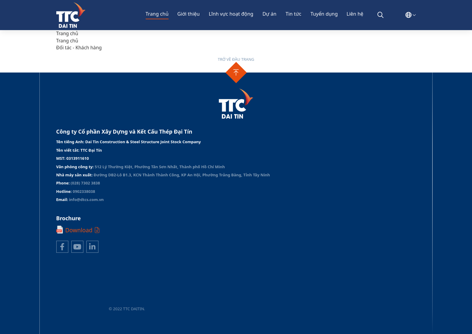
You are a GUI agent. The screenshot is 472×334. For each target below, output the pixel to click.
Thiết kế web (120, 314)
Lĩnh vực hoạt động (231, 14)
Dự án (269, 14)
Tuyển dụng (324, 14)
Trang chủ (156, 14)
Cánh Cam (151, 314)
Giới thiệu (188, 14)
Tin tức (293, 14)
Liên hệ (354, 14)
